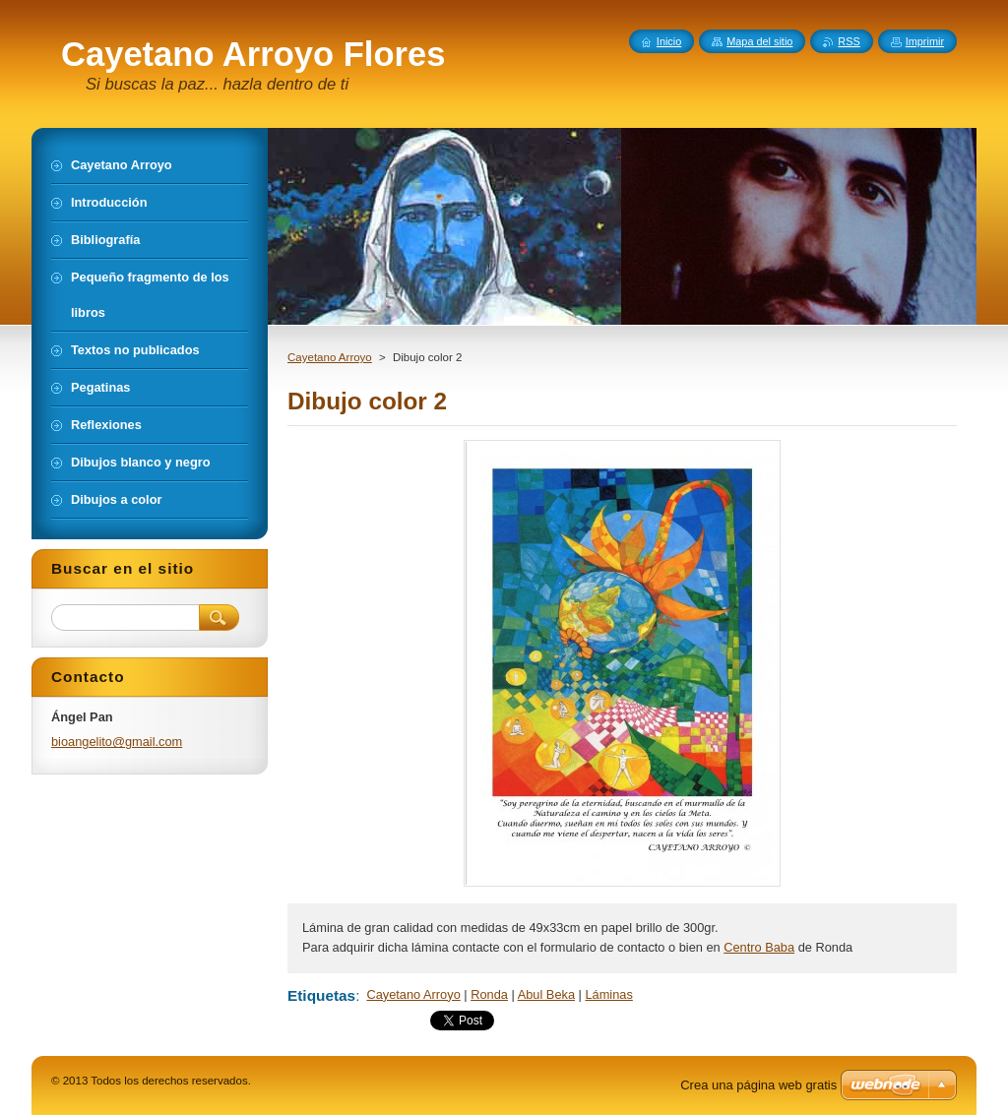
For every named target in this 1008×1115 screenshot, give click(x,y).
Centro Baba (759, 947)
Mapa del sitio (759, 41)
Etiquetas (321, 995)
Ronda (489, 994)
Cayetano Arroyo (329, 357)
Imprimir (925, 41)
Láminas (608, 994)
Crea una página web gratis (758, 1085)
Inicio (669, 41)
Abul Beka (546, 994)
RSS (848, 41)
